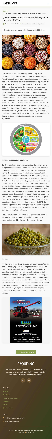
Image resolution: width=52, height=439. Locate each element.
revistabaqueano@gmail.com (15, 418)
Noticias (5, 11)
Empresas (6, 401)
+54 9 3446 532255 (12, 421)
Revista (5, 404)
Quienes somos (8, 408)
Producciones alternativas (11, 398)
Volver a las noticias (26, 352)
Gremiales (6, 395)
